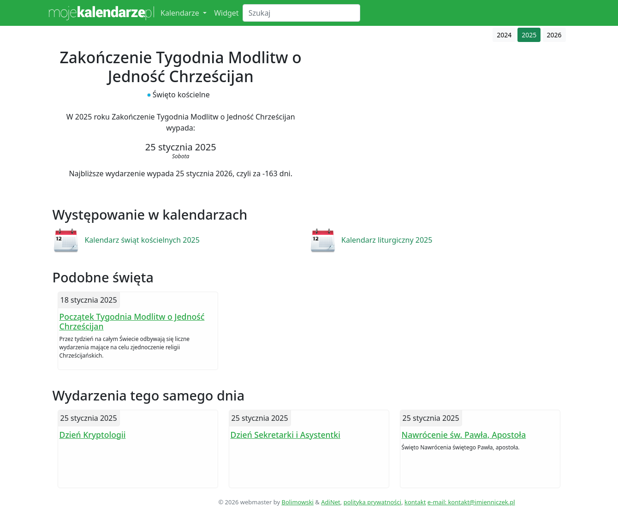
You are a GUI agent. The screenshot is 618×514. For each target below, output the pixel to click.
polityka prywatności (372, 502)
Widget (226, 13)
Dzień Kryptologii (92, 434)
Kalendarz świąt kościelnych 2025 (142, 240)
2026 (554, 34)
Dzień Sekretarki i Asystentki (285, 434)
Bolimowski (297, 502)
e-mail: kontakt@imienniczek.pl (471, 502)
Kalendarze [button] (180, 13)
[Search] (301, 13)
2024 (504, 34)
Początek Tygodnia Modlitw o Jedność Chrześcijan (132, 321)
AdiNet (330, 502)
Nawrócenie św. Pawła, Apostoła (464, 434)
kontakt (415, 502)
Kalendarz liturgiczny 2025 (386, 240)
